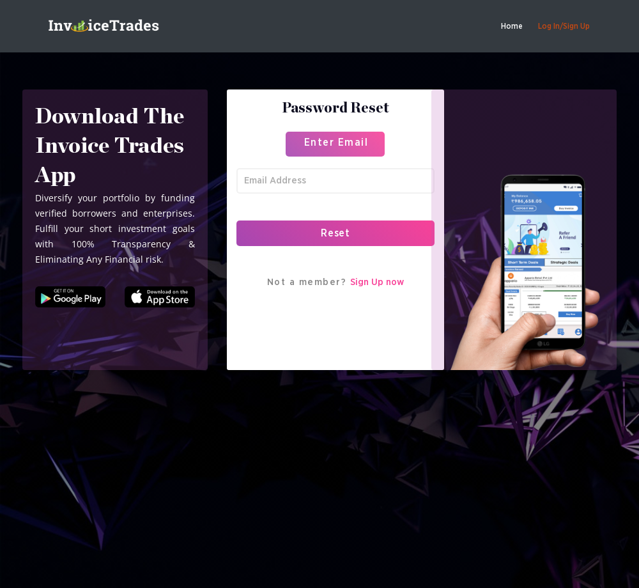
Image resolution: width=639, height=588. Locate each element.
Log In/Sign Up (564, 26)
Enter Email (336, 142)
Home (512, 26)
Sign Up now (377, 282)
